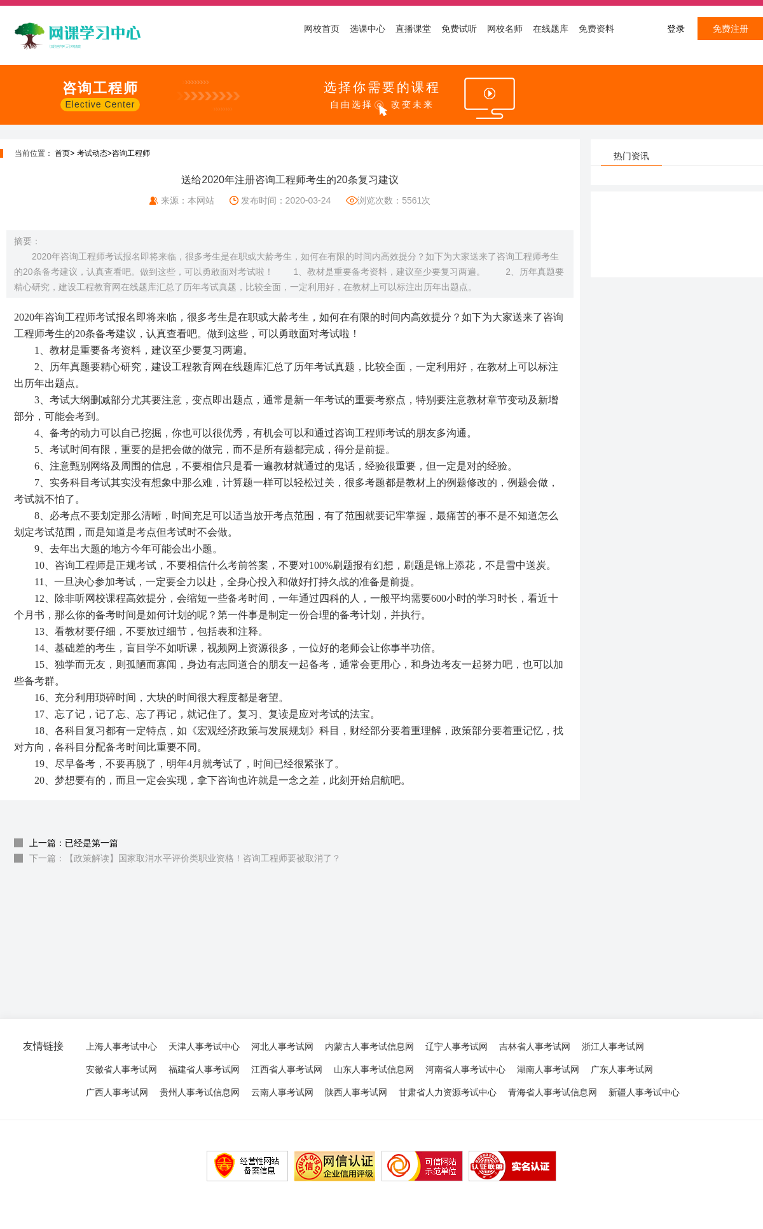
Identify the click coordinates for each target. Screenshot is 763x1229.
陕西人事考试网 (356, 1092)
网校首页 (322, 29)
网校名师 (505, 29)
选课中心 (367, 29)
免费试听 (459, 29)
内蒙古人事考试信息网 (369, 1046)
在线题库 (550, 29)
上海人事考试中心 (121, 1046)
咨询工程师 (131, 153)
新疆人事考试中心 (644, 1092)
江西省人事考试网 (286, 1069)
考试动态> (94, 153)
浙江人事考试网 (613, 1046)
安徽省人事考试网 (121, 1069)
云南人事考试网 (282, 1092)
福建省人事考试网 (204, 1069)
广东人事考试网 (622, 1069)
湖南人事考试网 (548, 1069)
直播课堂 (413, 29)
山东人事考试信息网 (374, 1069)
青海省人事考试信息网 (552, 1092)
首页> (64, 153)
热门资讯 (631, 156)
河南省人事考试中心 (465, 1069)
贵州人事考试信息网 (200, 1092)
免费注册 (730, 29)
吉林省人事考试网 (534, 1046)
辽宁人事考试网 (456, 1046)
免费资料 (596, 29)
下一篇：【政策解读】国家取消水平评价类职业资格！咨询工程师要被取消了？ (185, 858)
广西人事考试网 (117, 1092)
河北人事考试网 (282, 1046)
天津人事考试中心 (204, 1046)
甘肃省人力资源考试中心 (448, 1092)
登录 (676, 29)
